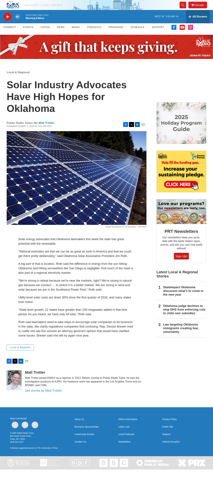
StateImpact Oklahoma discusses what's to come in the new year (183, 298)
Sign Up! (181, 264)
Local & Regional (18, 79)
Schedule (138, 34)
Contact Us (80, 449)
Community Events (84, 442)
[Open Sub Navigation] (18, 34)
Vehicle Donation (171, 449)
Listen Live (123, 434)
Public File (167, 434)
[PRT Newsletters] (181, 219)
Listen (45, 34)
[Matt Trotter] (14, 388)
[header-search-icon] (184, 8)
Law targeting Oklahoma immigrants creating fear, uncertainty (181, 335)
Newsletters (124, 449)
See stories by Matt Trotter (43, 398)
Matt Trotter (46, 130)
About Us (79, 427)
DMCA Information (127, 427)
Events (28, 34)
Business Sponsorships (87, 434)
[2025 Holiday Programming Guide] (181, 130)
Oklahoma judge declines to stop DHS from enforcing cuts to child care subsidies (184, 317)
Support (158, 34)
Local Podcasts (126, 442)
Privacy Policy (169, 427)
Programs (115, 34)
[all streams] (198, 24)
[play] (7, 24)
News (61, 34)
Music (76, 34)
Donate (201, 8)
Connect (9, 34)
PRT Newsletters (181, 238)
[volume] (17, 24)
